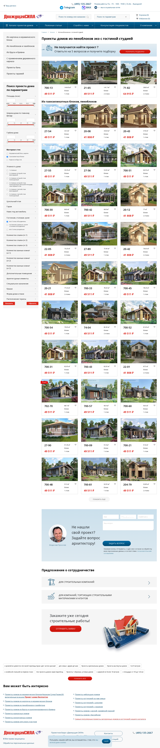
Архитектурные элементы (17, 278)
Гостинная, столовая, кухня (18, 218)
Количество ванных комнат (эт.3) (18, 267)
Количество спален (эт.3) (17, 245)
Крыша (9, 289)
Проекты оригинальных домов (92, 666)
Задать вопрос (117, 543)
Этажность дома (14, 166)
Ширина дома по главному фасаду (18, 114)
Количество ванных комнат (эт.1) (18, 251)
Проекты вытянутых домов (117, 666)
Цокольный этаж (14, 201)
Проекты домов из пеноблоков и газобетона (25, 705)
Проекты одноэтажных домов (18, 717)
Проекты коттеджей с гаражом (89, 706)
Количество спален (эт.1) (17, 235)
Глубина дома (12, 133)
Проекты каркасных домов (17, 713)
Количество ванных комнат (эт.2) (18, 259)
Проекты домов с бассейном (88, 715)
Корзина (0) (144, 15)
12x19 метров (135, 666)
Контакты (108, 733)
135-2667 (82, 3)
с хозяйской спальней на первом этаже (18, 672)
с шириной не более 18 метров (108, 672)
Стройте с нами (81, 25)
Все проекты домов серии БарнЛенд (49, 672)
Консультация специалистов (114, 25)
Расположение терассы (16, 299)
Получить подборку (135, 52)
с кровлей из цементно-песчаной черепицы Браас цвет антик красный (29, 666)
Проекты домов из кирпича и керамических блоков (28, 701)
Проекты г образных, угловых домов (79, 672)
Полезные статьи (53, 25)
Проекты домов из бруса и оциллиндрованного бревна (30, 709)
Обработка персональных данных (18, 743)
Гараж (9, 206)
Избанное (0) (144, 18)
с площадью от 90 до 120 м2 (133, 672)
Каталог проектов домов (21, 25)
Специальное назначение (17, 283)
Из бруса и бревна (15, 52)
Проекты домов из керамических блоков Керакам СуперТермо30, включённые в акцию (34, 695)
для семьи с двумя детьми (68, 666)
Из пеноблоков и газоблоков (20, 46)
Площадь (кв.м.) (13, 96)
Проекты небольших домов (87, 694)
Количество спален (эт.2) (17, 240)
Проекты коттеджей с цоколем (89, 702)
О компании (146, 25)
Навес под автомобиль (16, 211)
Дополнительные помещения (19, 273)
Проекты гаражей (15, 73)
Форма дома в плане (15, 294)
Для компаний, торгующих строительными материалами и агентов (85, 597)
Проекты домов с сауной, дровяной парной (95, 711)
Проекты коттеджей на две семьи (90, 698)
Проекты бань (13, 67)
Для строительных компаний (76, 582)
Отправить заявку (65, 628)
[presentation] (119, 534)
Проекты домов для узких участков (21, 721)
